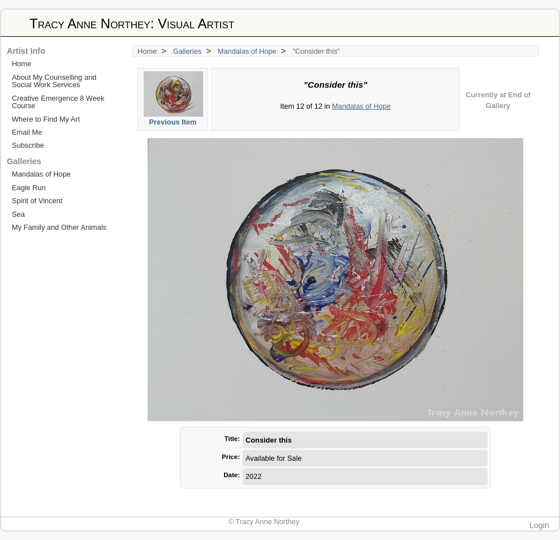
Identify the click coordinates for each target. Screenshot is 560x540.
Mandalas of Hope (247, 51)
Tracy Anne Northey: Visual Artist (131, 23)
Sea (18, 214)
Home (147, 51)
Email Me (27, 132)
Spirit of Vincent (37, 200)
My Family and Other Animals (59, 227)
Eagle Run (29, 187)
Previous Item (173, 98)
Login (539, 525)
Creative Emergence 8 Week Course (58, 102)
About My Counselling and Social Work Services (54, 81)
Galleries (187, 51)
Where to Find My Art (46, 119)
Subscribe (28, 145)
